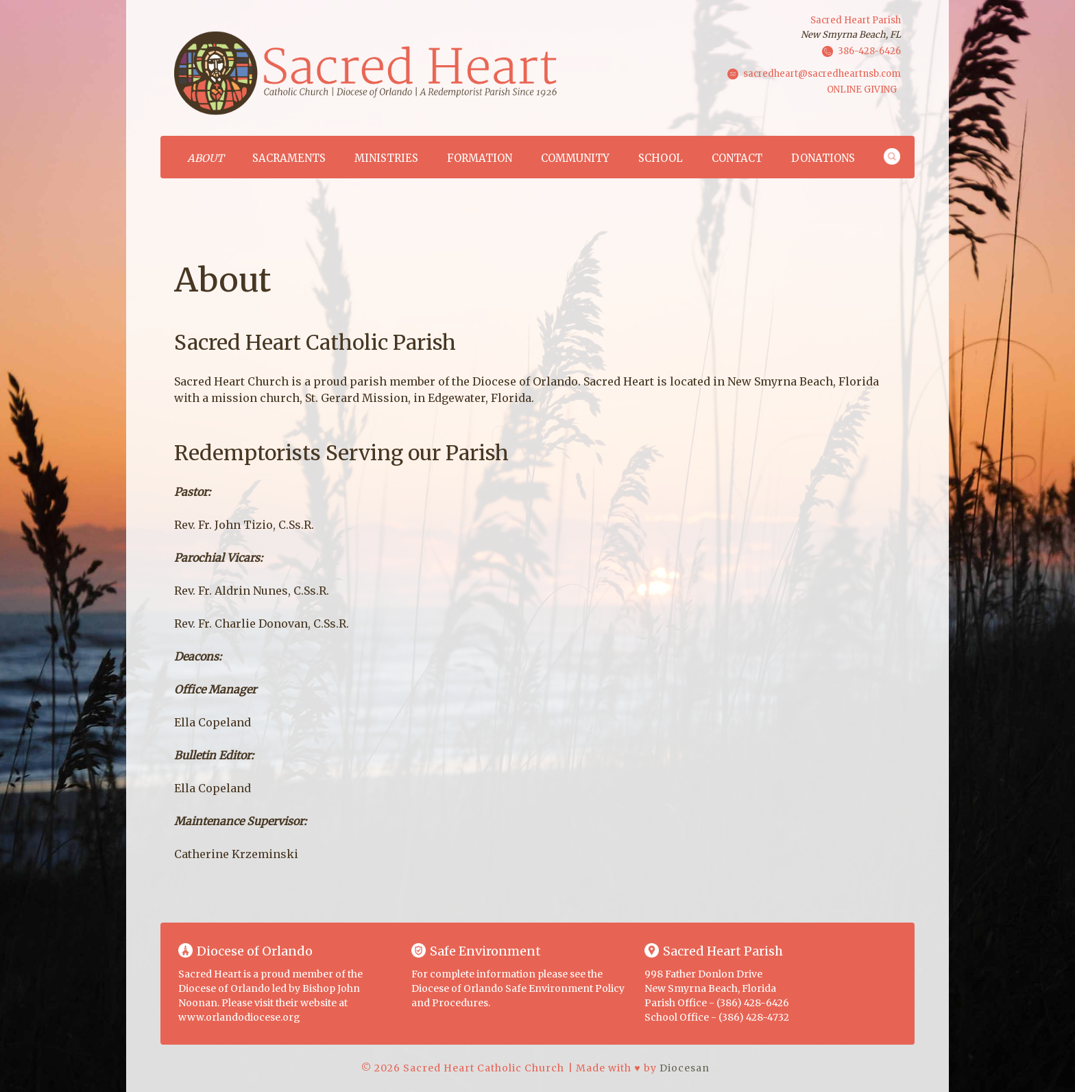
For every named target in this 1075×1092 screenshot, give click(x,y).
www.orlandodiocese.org (239, 1017)
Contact (737, 158)
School (660, 158)
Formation (479, 158)
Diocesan (685, 1068)
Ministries (386, 158)
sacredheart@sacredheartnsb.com (822, 73)
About (205, 158)
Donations (823, 158)
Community (575, 158)
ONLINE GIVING (862, 89)
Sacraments (289, 158)
